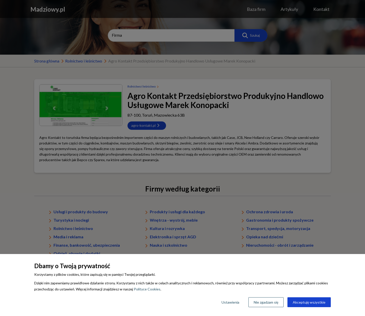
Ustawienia (230, 302)
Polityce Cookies (147, 289)
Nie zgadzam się (266, 302)
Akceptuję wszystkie (309, 302)
